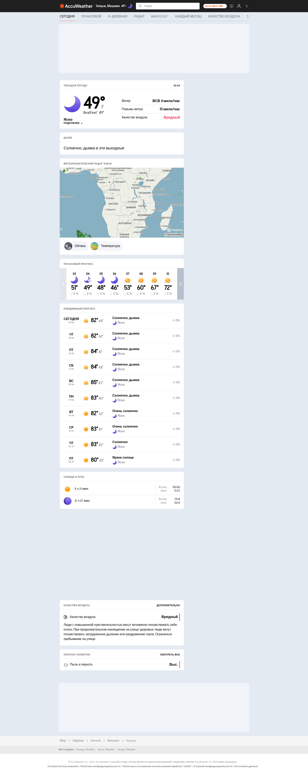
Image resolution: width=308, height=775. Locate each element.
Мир (63, 741)
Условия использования (63, 766)
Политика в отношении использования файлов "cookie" (157, 766)
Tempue (131, 741)
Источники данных (246, 766)
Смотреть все (170, 654)
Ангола (96, 741)
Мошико (113, 741)
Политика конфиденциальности (100, 766)
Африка (78, 741)
